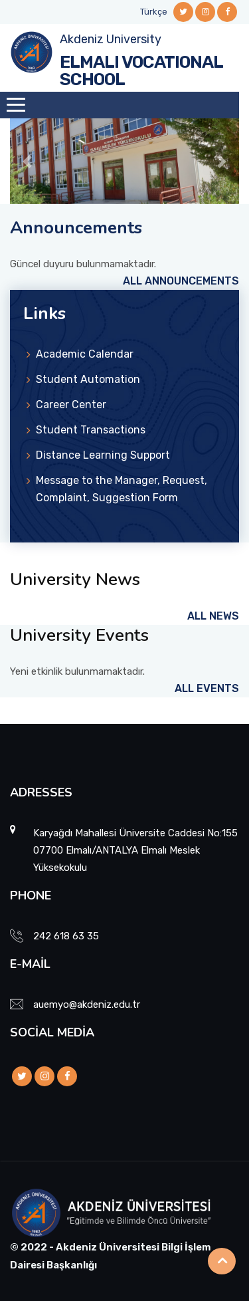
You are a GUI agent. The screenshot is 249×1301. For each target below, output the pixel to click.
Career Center (71, 404)
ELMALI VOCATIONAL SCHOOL (141, 71)
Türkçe (153, 12)
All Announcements (181, 281)
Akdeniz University (110, 39)
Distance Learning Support (103, 455)
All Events (207, 688)
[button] (27, 161)
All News (213, 616)
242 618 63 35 (66, 936)
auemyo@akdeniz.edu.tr (86, 1004)
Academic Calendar (84, 354)
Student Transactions (90, 429)
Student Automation (88, 379)
